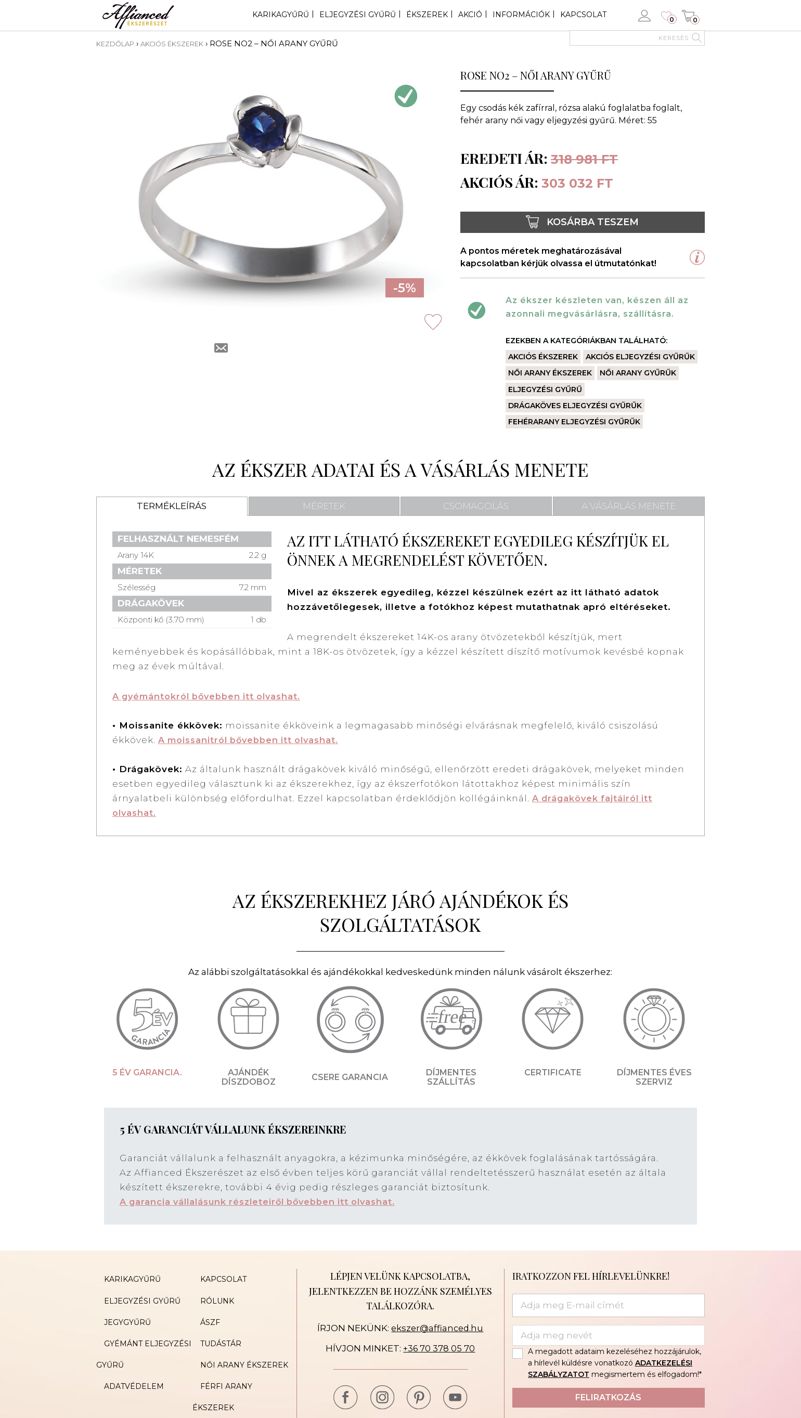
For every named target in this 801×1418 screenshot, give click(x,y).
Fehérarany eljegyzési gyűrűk (574, 421)
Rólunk (209, 1292)
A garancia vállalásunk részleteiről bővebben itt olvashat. (265, 1201)
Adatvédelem (126, 1354)
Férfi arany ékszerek (240, 1354)
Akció (470, 14)
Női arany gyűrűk (638, 373)
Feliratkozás (608, 1397)
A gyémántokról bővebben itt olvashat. (212, 696)
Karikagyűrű (280, 14)
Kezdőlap (119, 43)
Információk (521, 14)
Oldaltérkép (125, 1370)
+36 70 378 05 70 (439, 1348)
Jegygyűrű (119, 1307)
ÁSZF (202, 1307)
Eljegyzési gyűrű (357, 14)
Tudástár (213, 1323)
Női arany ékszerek (550, 373)
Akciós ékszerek (186, 43)
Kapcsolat (583, 14)
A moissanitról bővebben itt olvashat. (254, 740)
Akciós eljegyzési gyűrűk (640, 356)
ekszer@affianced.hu (437, 1327)
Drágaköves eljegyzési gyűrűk (575, 405)
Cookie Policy (223, 1385)
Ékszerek (427, 14)
